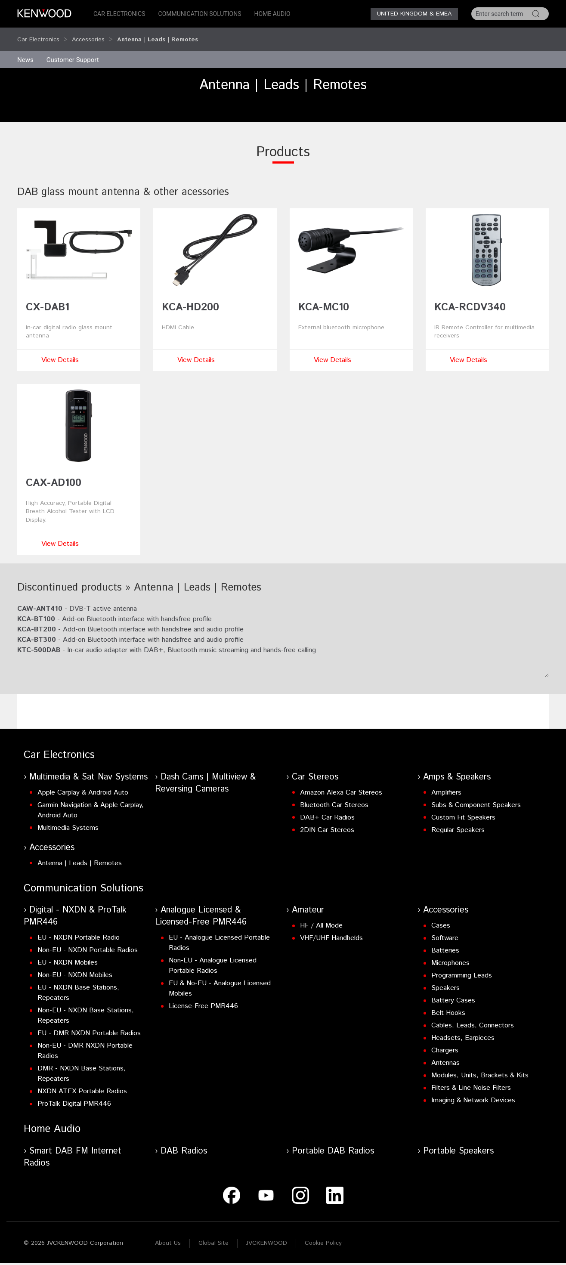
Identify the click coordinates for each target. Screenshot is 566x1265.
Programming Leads (461, 967)
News (25, 52)
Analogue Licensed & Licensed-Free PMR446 (201, 908)
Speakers (445, 980)
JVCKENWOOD (266, 1235)
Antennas (445, 1055)
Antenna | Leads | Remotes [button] (157, 35)
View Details (60, 352)
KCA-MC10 (323, 299)
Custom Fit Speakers (463, 809)
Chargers (444, 1042)
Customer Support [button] (72, 52)
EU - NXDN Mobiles (67, 954)
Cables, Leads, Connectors (472, 1017)
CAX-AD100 (53, 474)
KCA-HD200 (190, 299)
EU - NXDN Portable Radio (78, 929)
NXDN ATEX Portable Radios (82, 1083)
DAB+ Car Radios (327, 809)
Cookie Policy (323, 1235)
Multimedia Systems (68, 820)
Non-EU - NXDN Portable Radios (87, 942)
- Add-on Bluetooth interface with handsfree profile (114, 611)
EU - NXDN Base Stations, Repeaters (78, 984)
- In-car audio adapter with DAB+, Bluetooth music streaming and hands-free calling (166, 642)
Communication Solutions (199, 13)
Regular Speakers (458, 822)
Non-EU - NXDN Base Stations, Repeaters (85, 1007)
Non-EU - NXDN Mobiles (74, 967)
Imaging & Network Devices (473, 1092)
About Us (168, 1235)
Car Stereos (315, 769)
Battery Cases (453, 992)
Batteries (445, 942)
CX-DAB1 (47, 299)
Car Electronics (119, 13)
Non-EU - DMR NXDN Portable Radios (85, 1043)
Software (444, 930)
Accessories (88, 35)
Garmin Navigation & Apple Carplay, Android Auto (90, 802)
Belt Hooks (448, 1005)
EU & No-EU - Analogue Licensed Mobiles (220, 980)
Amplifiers (446, 784)
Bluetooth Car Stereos (334, 797)
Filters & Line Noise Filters (471, 1080)
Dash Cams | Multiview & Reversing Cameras (205, 775)
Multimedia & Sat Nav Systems (88, 769)
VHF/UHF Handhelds (331, 930)
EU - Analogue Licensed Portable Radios (219, 935)
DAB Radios (184, 1143)
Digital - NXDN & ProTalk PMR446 (75, 908)
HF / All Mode (321, 917)
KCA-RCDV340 (470, 299)
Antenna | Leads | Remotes (79, 855)
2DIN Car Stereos (327, 822)
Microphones (450, 955)
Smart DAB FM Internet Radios (72, 1149)
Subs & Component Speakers (476, 797)
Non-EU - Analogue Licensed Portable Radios (213, 957)
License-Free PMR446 (203, 998)
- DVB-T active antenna (77, 601)
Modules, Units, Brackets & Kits (480, 1067)
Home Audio (272, 13)
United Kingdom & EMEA (414, 13)
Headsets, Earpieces (463, 1030)
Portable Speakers (458, 1143)
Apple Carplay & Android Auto (82, 784)
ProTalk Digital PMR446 (74, 1096)
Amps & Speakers (457, 769)
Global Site (213, 1235)
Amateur (308, 902)
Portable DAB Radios (333, 1143)
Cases (440, 917)
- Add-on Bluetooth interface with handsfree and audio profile (130, 621)
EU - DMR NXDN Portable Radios (89, 1025)
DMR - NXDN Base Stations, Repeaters (81, 1065)
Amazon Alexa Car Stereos (341, 784)
